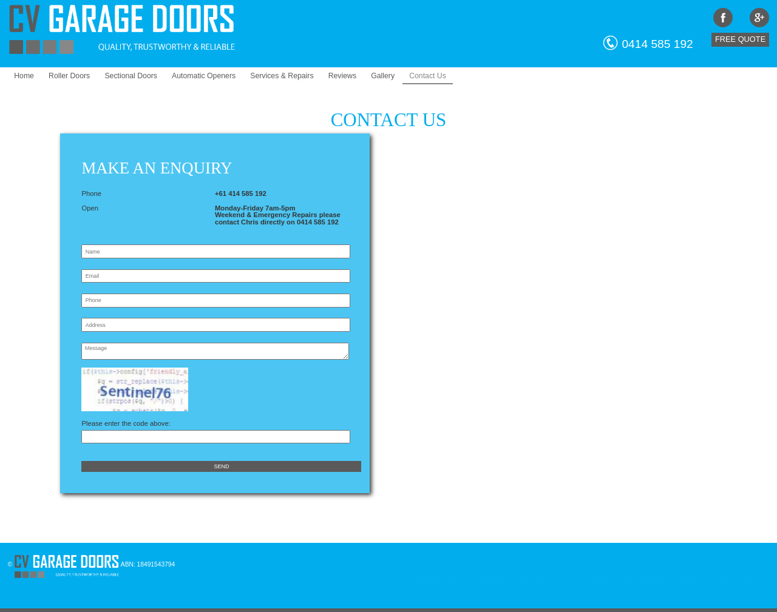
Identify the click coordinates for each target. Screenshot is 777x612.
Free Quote (740, 39)
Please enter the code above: (215, 427)
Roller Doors (69, 76)
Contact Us (427, 76)
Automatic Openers (204, 76)
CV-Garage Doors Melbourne (438, 583)
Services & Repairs (281, 76)
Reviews (342, 76)
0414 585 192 (657, 44)
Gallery (383, 76)
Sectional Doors (130, 76)
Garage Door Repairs (646, 583)
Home (24, 76)
